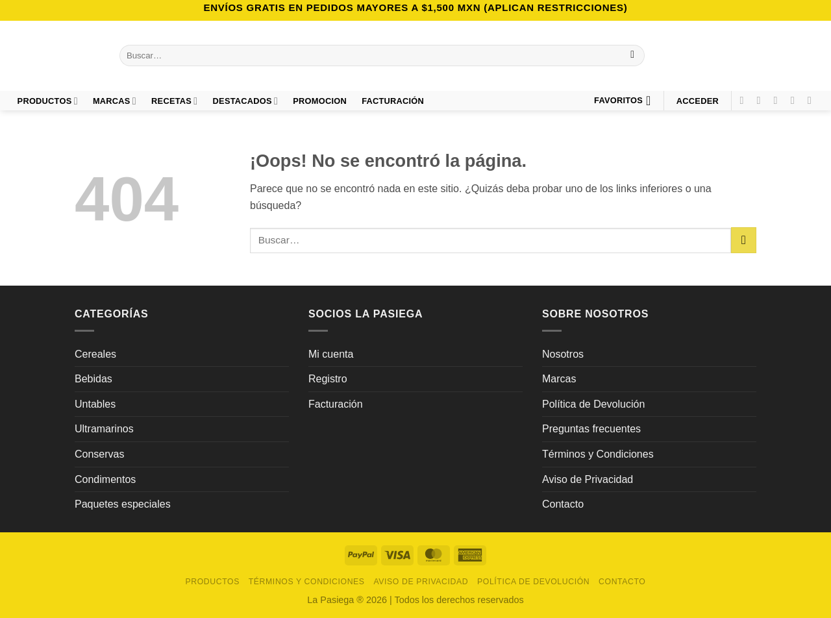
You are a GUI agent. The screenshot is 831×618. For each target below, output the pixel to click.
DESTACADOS (246, 101)
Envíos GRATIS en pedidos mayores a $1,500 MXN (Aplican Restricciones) (415, 7)
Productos (48, 101)
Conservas (99, 454)
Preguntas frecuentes (591, 428)
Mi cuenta (330, 354)
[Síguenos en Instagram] (762, 100)
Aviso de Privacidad (587, 479)
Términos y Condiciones (598, 454)
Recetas (174, 101)
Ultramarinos (104, 428)
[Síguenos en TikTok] (779, 100)
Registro (327, 378)
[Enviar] (632, 56)
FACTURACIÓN (393, 101)
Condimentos (105, 479)
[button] (697, 100)
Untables (95, 404)
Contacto (563, 504)
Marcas (114, 101)
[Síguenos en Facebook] (744, 100)
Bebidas (93, 378)
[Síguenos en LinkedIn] (813, 100)
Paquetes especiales (123, 504)
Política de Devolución (593, 404)
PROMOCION (320, 101)
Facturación (335, 404)
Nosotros (563, 354)
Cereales (95, 354)
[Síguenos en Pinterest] (796, 100)
